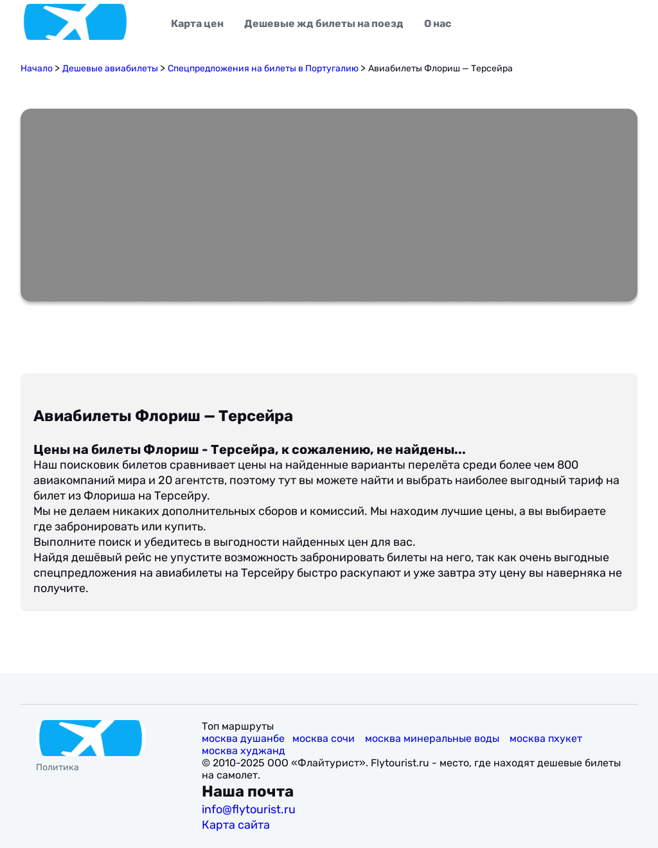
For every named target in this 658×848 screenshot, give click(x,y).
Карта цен (197, 23)
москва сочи (324, 738)
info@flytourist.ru (249, 809)
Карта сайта (237, 825)
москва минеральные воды (433, 738)
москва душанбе (243, 738)
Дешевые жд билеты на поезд (324, 23)
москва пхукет (547, 738)
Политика (57, 767)
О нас (437, 23)
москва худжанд (245, 750)
